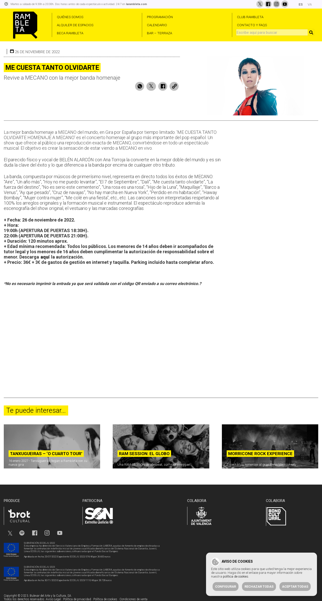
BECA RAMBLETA (70, 33)
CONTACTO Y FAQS (252, 25)
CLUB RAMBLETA (250, 17)
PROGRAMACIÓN (160, 17)
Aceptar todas (295, 586)
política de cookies (235, 576)
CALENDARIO (157, 25)
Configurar (225, 586)
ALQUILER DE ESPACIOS (75, 25)
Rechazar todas (259, 586)
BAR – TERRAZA (159, 33)
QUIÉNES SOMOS (70, 17)
